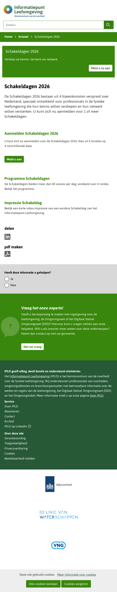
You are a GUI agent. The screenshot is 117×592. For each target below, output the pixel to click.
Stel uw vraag (32, 346)
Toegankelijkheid (15, 443)
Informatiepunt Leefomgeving (30, 376)
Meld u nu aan (101, 68)
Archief (9, 421)
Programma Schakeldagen (27, 178)
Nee (13, 285)
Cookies (9, 453)
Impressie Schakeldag (23, 202)
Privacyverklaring (16, 448)
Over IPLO (96, 395)
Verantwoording (15, 438)
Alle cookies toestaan (43, 584)
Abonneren (11, 411)
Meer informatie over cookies (76, 574)
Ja (11, 278)
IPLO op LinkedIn (17, 426)
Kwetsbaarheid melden (19, 458)
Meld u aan (15, 160)
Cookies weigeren (76, 584)
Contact (9, 416)
